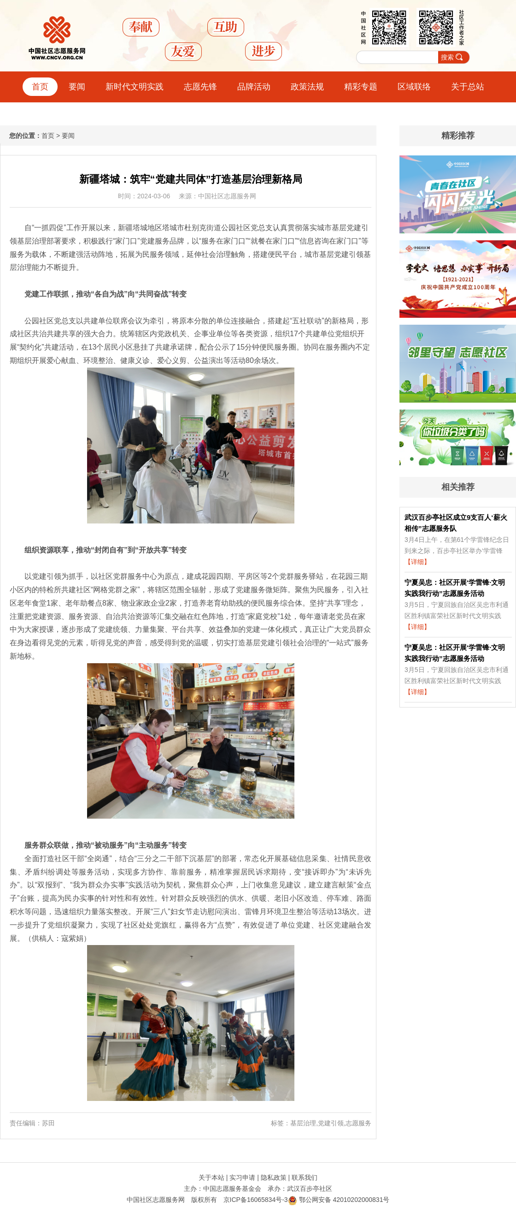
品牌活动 (253, 86)
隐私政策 (274, 1177)
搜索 (447, 57)
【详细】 (417, 561)
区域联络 (414, 86)
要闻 (77, 86)
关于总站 (467, 86)
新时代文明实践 (135, 86)
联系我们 (304, 1177)
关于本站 (211, 1177)
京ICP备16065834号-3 (255, 1199)
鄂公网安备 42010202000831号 (339, 1199)
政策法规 (307, 86)
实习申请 (242, 1177)
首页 (40, 86)
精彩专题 (360, 86)
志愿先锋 (200, 86)
